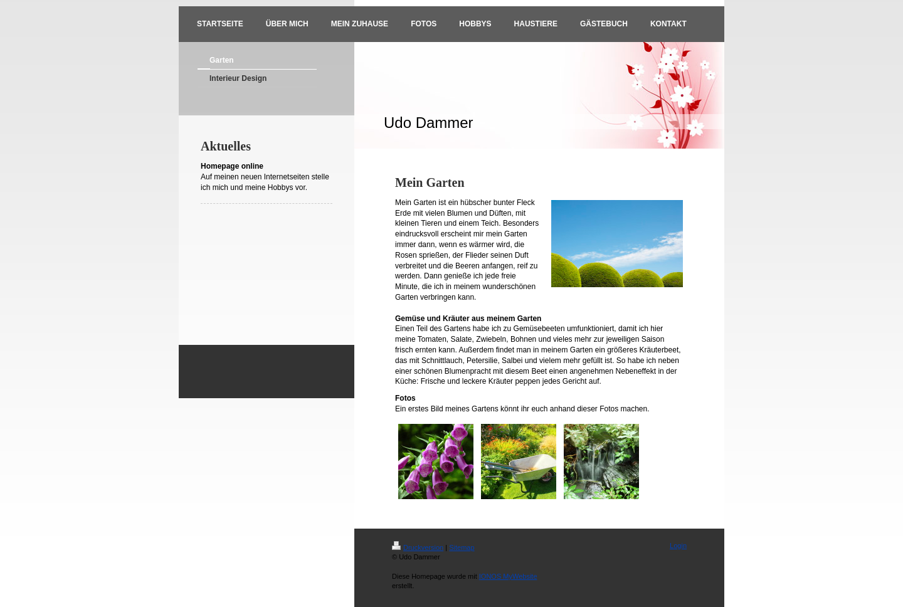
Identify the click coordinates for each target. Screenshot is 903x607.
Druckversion (417, 547)
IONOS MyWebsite (508, 576)
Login (678, 545)
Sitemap (461, 547)
